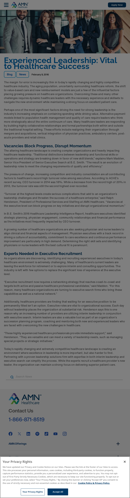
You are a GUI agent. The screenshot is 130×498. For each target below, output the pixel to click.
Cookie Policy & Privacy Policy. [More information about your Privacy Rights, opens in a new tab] (94, 483)
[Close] (124, 461)
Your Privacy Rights (33, 491)
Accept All (58, 491)
